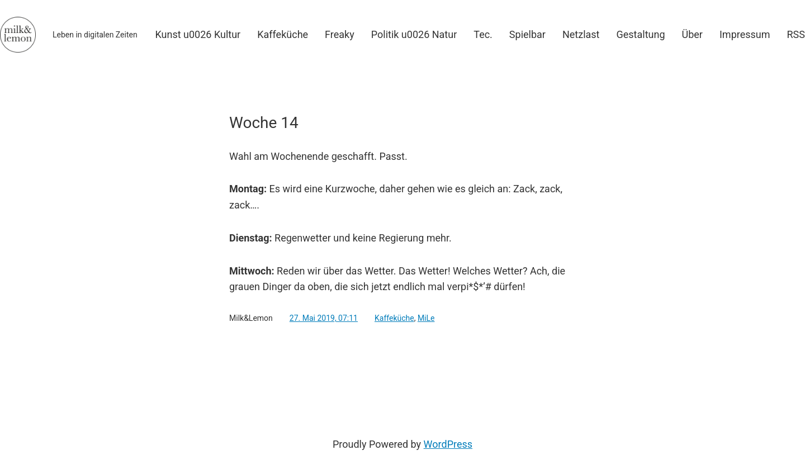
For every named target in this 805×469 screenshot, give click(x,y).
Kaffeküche (394, 318)
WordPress (448, 444)
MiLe (426, 318)
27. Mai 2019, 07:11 (324, 318)
